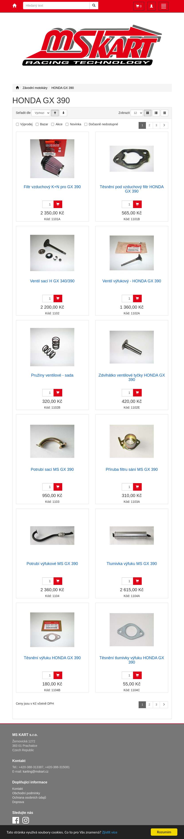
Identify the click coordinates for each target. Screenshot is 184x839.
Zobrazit (124, 112)
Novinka (75, 124)
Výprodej (26, 124)
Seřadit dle (23, 112)
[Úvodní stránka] (17, 88)
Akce (59, 124)
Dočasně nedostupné (103, 124)
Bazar (44, 124)
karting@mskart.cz (35, 771)
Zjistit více (109, 832)
